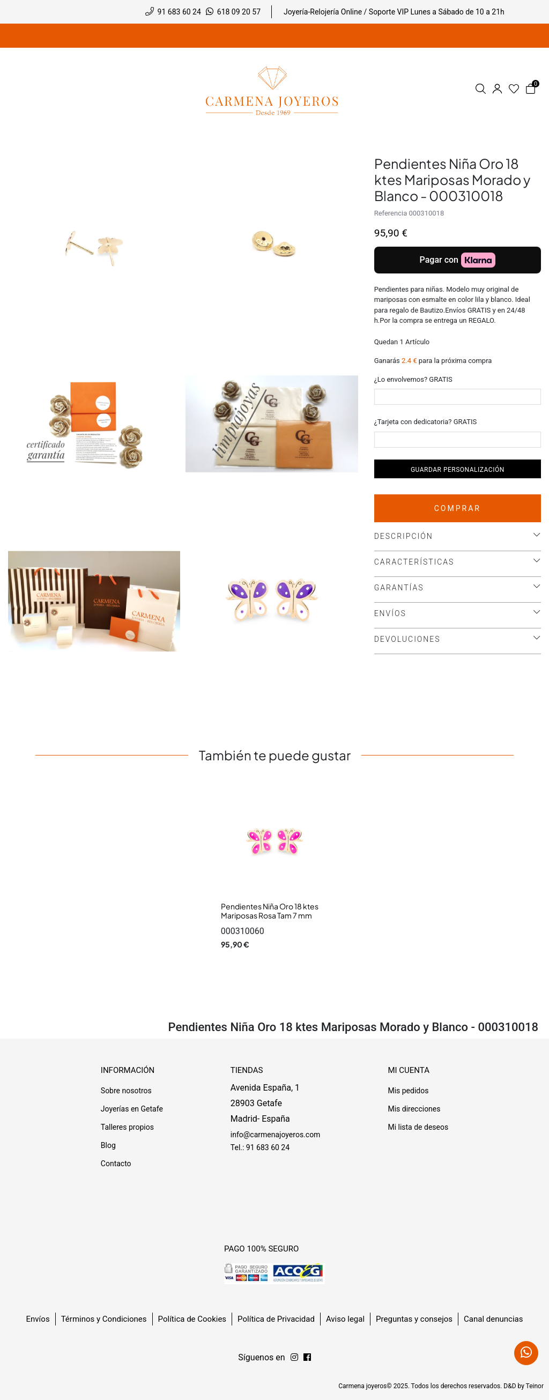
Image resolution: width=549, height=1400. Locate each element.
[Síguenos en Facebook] (294, 1357)
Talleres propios (127, 1127)
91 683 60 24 (179, 12)
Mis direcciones (414, 1109)
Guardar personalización (458, 469)
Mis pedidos (408, 1090)
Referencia (390, 213)
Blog (108, 1145)
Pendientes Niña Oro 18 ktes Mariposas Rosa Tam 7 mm (269, 911)
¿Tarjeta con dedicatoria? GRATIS (425, 422)
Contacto (116, 1163)
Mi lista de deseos (418, 1127)
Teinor (535, 1386)
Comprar (457, 508)
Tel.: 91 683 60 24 (260, 1147)
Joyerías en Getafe (132, 1109)
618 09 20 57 (239, 12)
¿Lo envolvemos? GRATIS (413, 379)
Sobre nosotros (126, 1090)
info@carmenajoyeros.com (276, 1134)
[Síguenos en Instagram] (307, 1357)
